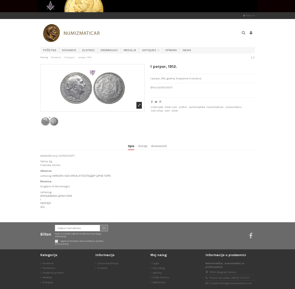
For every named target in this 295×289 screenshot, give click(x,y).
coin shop (157, 110)
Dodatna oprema (53, 272)
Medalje (47, 277)
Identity (157, 272)
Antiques (48, 282)
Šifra (153, 87)
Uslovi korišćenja (108, 263)
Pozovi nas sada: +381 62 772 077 (229, 277)
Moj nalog (159, 268)
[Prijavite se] (104, 228)
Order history (161, 277)
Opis (131, 146)
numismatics (233, 107)
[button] (150, 50)
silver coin (171, 107)
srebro (183, 107)
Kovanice (48, 263)
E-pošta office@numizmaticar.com (230, 283)
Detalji (142, 146)
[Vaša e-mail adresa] (77, 228)
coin (167, 110)
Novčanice (49, 268)
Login (156, 263)
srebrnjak (157, 107)
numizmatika (197, 107)
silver (175, 110)
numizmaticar (215, 107)
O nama (102, 268)
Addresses (159, 282)
